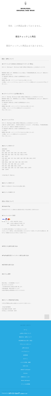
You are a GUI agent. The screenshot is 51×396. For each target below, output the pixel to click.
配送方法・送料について (25, 336)
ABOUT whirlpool (25, 369)
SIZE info (25, 365)
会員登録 (25, 355)
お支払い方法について (25, 333)
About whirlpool (25, 380)
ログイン (25, 358)
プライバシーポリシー (25, 344)
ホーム (25, 329)
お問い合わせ (25, 347)
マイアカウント (25, 351)
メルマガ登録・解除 (25, 362)
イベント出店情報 (25, 384)
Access (25, 373)
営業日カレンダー (25, 376)
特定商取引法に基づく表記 (25, 340)
